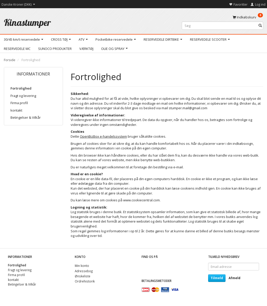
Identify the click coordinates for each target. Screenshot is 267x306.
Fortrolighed (20, 88)
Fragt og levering (23, 95)
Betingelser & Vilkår (25, 117)
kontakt (16, 110)
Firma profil (19, 103)
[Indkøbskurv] (248, 16)
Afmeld (234, 278)
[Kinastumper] (27, 22)
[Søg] (260, 25)
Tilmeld (217, 278)
